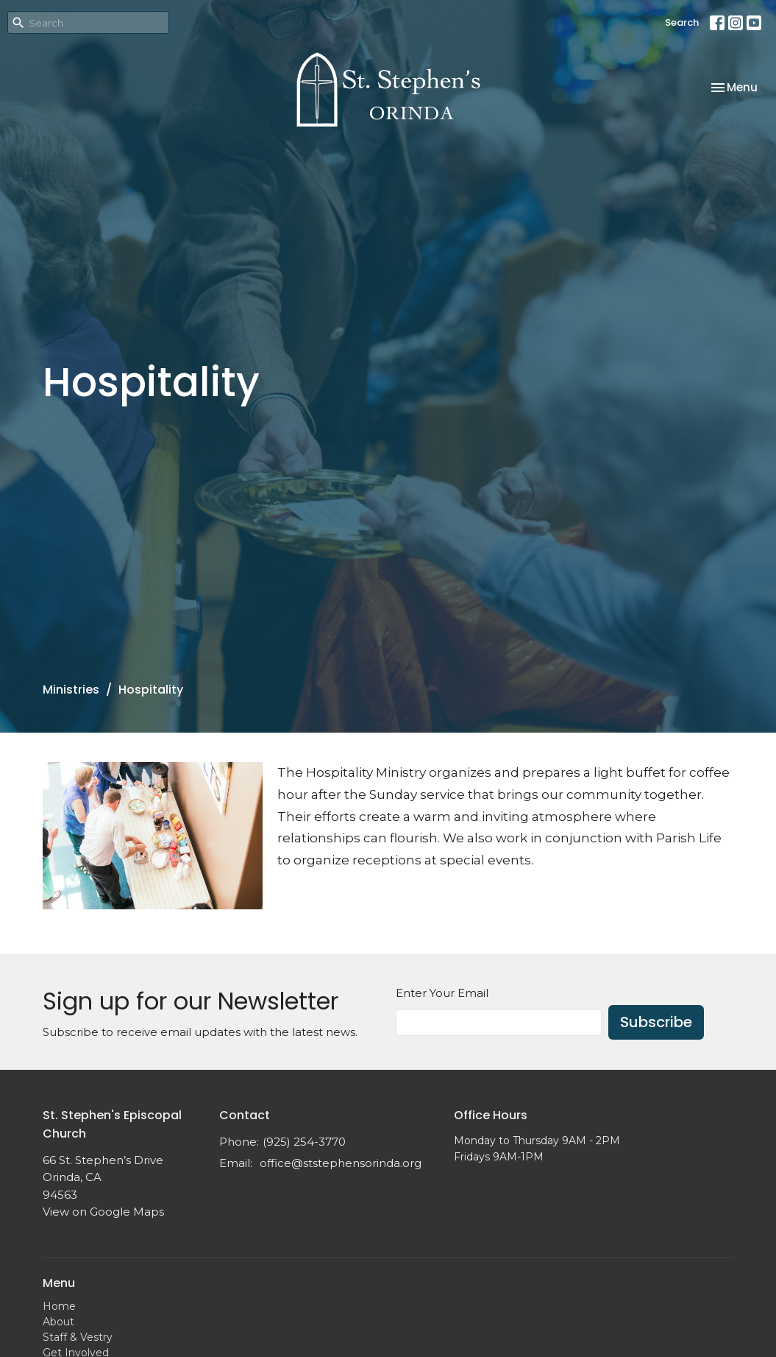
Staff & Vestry (78, 1337)
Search (682, 22)
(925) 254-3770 (304, 1142)
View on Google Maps (103, 1212)
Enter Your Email (442, 993)
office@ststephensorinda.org (340, 1163)
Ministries (71, 689)
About (58, 1321)
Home (59, 1306)
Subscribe (656, 1022)
